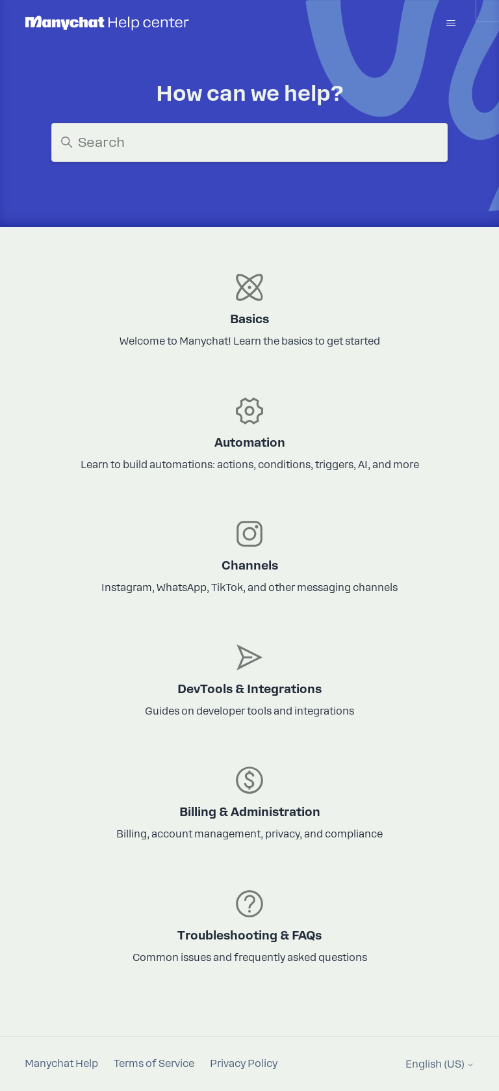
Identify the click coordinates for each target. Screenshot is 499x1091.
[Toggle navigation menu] (451, 23)
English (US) (439, 1064)
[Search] (249, 142)
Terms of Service (154, 1064)
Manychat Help (61, 1064)
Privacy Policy (243, 1064)
